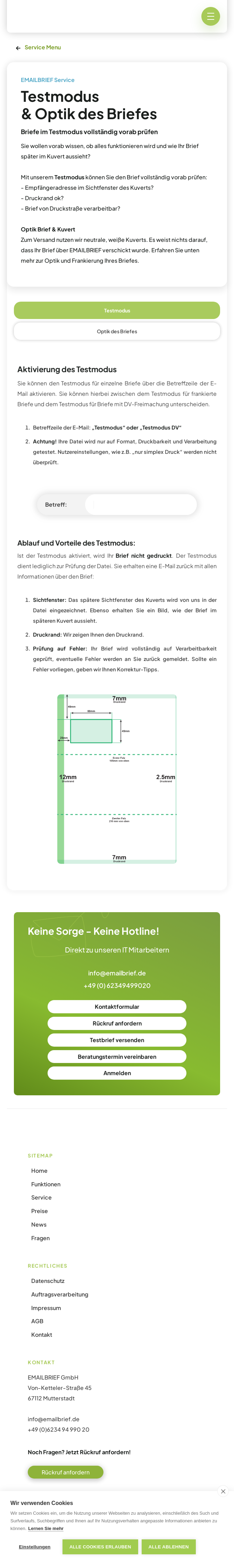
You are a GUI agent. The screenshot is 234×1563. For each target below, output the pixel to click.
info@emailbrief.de (117, 979)
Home (39, 1171)
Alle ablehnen (169, 1546)
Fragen (40, 1238)
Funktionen (45, 1184)
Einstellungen (34, 1546)
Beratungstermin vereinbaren (117, 1062)
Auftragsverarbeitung (59, 1294)
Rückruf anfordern (117, 1029)
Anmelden (117, 1079)
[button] (210, 16)
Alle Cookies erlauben (100, 1546)
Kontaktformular (117, 1012)
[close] (223, 1491)
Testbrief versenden (117, 1045)
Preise (39, 1211)
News (39, 1224)
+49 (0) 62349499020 (117, 992)
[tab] (117, 316)
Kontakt (41, 1335)
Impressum (46, 1308)
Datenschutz (48, 1281)
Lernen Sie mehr (46, 1528)
